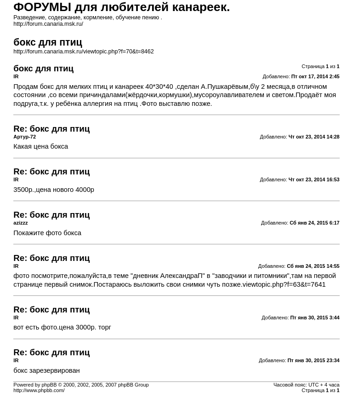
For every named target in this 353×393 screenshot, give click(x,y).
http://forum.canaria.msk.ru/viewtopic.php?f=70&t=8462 (83, 51)
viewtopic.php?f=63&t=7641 (284, 284)
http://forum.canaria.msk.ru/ (48, 24)
